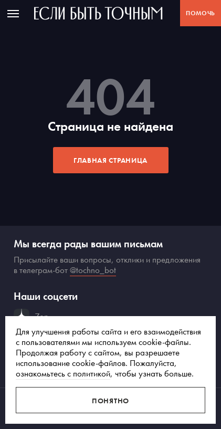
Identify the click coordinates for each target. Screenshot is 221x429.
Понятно (110, 400)
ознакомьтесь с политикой (63, 373)
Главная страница (110, 160)
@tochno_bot (93, 270)
